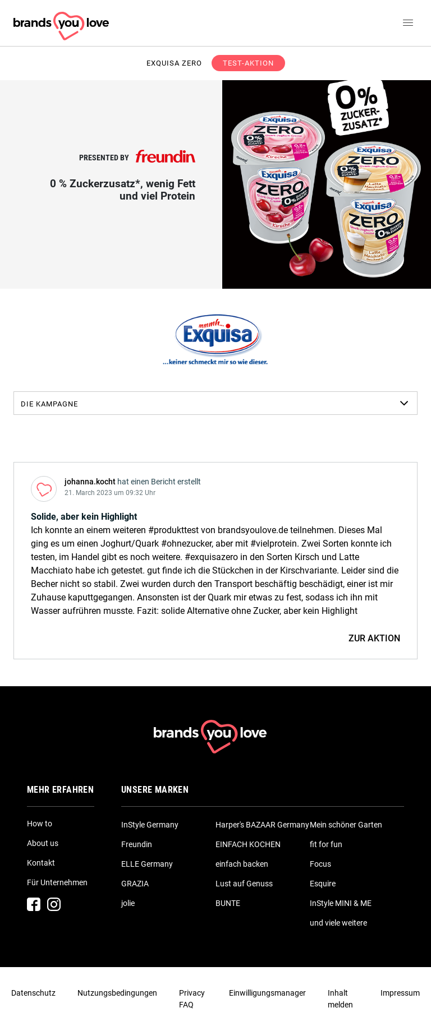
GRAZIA (135, 883)
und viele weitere (338, 922)
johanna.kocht (90, 481)
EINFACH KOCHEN (248, 844)
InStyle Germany (149, 824)
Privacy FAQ (192, 998)
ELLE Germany (147, 863)
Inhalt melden (340, 998)
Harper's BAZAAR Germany (262, 824)
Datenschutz (33, 992)
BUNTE (228, 903)
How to (39, 823)
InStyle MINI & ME (341, 903)
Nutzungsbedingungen (117, 992)
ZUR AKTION (374, 638)
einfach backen (242, 863)
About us (42, 843)
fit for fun (326, 844)
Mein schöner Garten (346, 824)
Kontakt (41, 862)
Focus (320, 863)
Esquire (323, 883)
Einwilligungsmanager (267, 992)
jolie (128, 903)
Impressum (400, 992)
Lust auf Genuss (244, 883)
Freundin (136, 844)
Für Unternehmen (57, 882)
